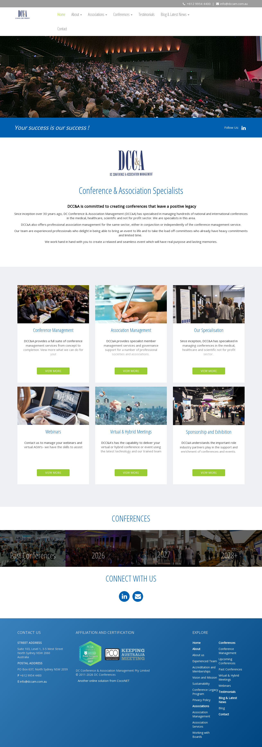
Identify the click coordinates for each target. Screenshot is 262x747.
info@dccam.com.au (234, 4)
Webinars (225, 686)
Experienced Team (204, 661)
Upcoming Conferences (227, 661)
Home (61, 14)
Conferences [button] (122, 14)
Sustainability (201, 684)
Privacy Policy (201, 700)
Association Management (201, 714)
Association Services (200, 724)
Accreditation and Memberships (204, 669)
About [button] (76, 14)
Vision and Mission (204, 677)
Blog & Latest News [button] (175, 14)
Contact (62, 28)
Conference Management (227, 651)
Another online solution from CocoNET (104, 681)
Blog (222, 708)
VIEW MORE (53, 371)
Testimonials (147, 14)
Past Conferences (230, 669)
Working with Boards (201, 735)
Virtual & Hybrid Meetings (229, 677)
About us (198, 655)
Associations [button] (97, 14)
